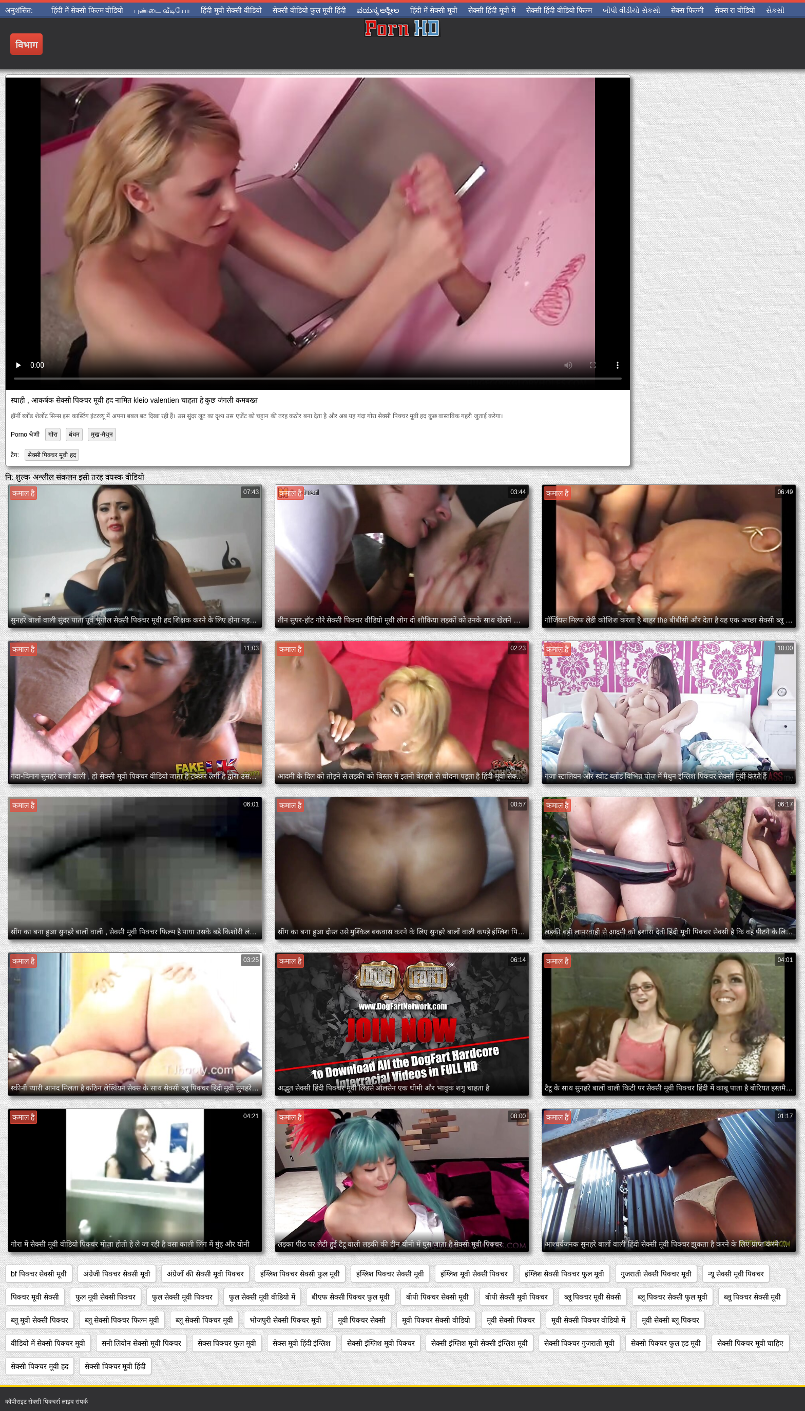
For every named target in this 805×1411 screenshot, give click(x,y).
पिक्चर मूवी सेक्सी (35, 1297)
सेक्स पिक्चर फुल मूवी (227, 1343)
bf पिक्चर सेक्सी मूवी (39, 1274)
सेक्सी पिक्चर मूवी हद (52, 455)
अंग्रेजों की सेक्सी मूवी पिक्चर (205, 1274)
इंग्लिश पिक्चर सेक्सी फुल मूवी (300, 1274)
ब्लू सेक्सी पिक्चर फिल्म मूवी (122, 1320)
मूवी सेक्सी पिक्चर (511, 1320)
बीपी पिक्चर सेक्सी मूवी (437, 1297)
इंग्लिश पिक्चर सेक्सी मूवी (390, 1274)
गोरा (52, 434)
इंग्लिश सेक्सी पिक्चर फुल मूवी (565, 1274)
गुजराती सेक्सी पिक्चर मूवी (656, 1274)
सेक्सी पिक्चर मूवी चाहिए (750, 1343)
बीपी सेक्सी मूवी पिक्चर (516, 1297)
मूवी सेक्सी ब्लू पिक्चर (670, 1320)
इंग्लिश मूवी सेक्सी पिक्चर (474, 1274)
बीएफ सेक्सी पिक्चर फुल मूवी (351, 1297)
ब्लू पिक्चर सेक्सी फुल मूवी (672, 1297)
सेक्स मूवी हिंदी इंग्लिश (302, 1343)
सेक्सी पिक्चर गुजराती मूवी (579, 1343)
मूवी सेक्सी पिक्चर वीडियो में (588, 1320)
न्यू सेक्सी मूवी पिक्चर (736, 1274)
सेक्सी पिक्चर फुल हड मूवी (666, 1343)
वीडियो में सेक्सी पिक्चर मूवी (48, 1343)
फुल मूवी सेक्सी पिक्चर (105, 1297)
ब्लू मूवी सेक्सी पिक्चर (39, 1320)
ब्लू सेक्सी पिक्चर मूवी (204, 1320)
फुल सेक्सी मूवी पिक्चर (182, 1297)
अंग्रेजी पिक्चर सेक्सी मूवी (116, 1274)
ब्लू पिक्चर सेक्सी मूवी (752, 1297)
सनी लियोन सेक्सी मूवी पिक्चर (142, 1343)
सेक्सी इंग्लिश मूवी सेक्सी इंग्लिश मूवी (479, 1343)
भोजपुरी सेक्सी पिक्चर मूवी (285, 1320)
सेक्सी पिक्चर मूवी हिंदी (115, 1366)
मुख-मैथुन (102, 434)
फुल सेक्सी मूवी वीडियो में (262, 1297)
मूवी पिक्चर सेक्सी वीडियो (436, 1320)
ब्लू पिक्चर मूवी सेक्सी (593, 1297)
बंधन (74, 434)
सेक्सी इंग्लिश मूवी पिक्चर (381, 1343)
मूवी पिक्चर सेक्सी (362, 1320)
